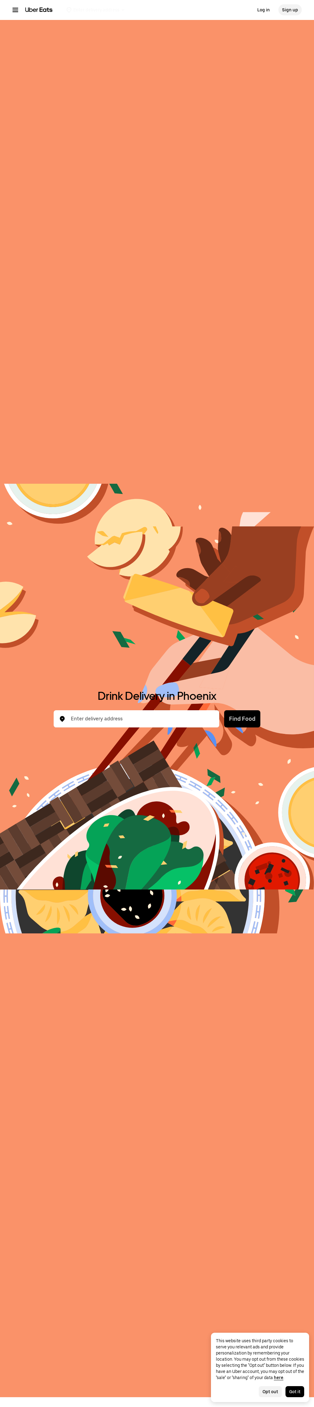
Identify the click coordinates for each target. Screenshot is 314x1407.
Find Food (242, 718)
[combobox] (141, 719)
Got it (295, 1391)
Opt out (270, 1391)
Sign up (290, 9)
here (278, 1377)
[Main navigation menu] (15, 9)
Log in (263, 9)
